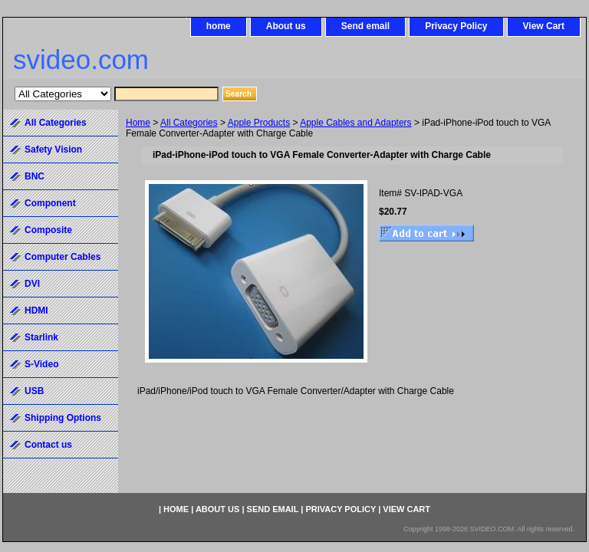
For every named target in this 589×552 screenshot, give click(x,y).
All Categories (189, 122)
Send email (365, 26)
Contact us (48, 444)
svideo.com (81, 59)
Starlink (41, 337)
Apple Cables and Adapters (355, 122)
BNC (34, 176)
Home (138, 122)
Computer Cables (62, 256)
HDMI (36, 310)
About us (286, 26)
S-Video (41, 364)
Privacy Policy (456, 26)
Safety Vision (53, 149)
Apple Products (259, 122)
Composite (48, 230)
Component (50, 203)
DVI (32, 283)
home (218, 26)
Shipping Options (63, 417)
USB (34, 391)
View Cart (543, 26)
